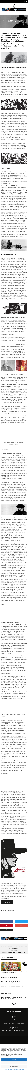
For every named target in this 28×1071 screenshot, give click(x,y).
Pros (14, 1019)
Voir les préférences (14, 1066)
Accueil (2, 28)
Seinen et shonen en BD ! (9, 977)
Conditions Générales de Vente (14, 1028)
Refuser (14, 1062)
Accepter (14, 1059)
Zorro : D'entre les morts (7, 910)
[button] (26, 1045)
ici (17, 40)
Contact (14, 1016)
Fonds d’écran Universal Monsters (14, 952)
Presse (14, 1017)
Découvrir (7, 902)
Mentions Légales (14, 1027)
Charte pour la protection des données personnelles (14, 1069)
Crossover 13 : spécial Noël (10, 972)
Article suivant (14, 950)
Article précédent (14, 945)
